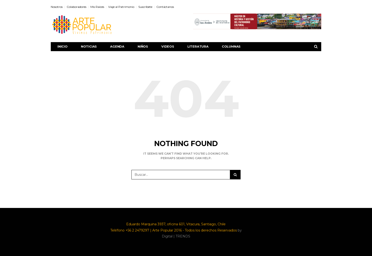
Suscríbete (145, 7)
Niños (143, 46)
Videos (167, 46)
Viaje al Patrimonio (121, 7)
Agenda (117, 46)
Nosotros (57, 7)
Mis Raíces (97, 7)
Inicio (62, 46)
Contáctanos (165, 7)
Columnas (231, 46)
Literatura (198, 46)
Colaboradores (76, 7)
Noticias (89, 46)
